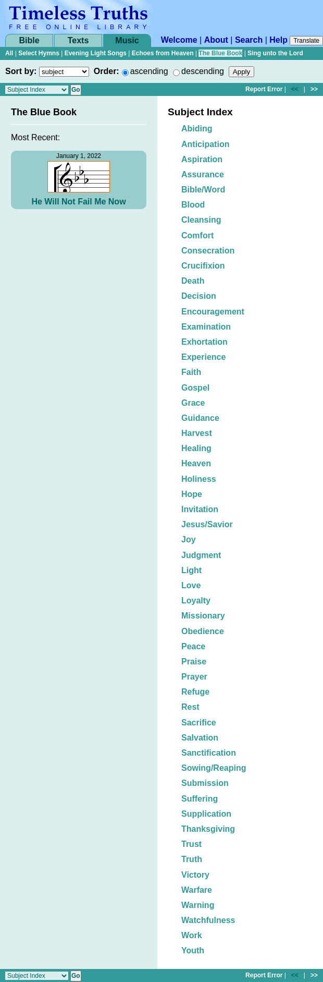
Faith (191, 372)
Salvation (199, 737)
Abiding (197, 128)
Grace (193, 402)
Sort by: (20, 71)
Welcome (179, 39)
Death (192, 280)
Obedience (202, 631)
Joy (188, 539)
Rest (190, 706)
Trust (191, 844)
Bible (29, 40)
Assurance (202, 174)
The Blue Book (220, 53)
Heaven (196, 463)
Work (191, 935)
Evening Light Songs (96, 53)
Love (191, 585)
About (216, 39)
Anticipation (205, 144)
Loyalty (195, 600)
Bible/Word (203, 189)
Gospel (195, 387)
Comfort (197, 235)
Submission (205, 783)
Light (191, 570)
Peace (193, 646)
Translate (306, 40)
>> (314, 89)
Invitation (199, 509)
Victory (195, 874)
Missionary (203, 615)
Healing (196, 448)
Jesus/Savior (207, 524)
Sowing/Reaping (213, 767)
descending (202, 71)
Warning (197, 905)
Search (249, 39)
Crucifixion (203, 265)
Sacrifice (198, 722)
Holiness (198, 479)
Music (127, 40)
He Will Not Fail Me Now (78, 201)
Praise (193, 661)
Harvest (196, 433)
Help (278, 39)
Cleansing (201, 219)
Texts (78, 40)
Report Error (263, 89)
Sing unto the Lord (275, 53)
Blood (193, 204)
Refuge (195, 691)
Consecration (207, 250)
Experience (203, 357)
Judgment (201, 555)
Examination (206, 326)
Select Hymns (38, 53)
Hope (191, 494)
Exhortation (204, 341)
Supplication (206, 813)
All (9, 53)
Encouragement (212, 311)
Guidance (200, 418)
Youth (192, 950)
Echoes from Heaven (163, 53)
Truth (191, 859)
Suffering (199, 798)
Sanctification (208, 752)
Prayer (194, 676)
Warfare (196, 890)
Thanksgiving (208, 829)
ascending (149, 71)
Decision (198, 296)
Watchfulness (208, 920)
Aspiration (201, 159)
